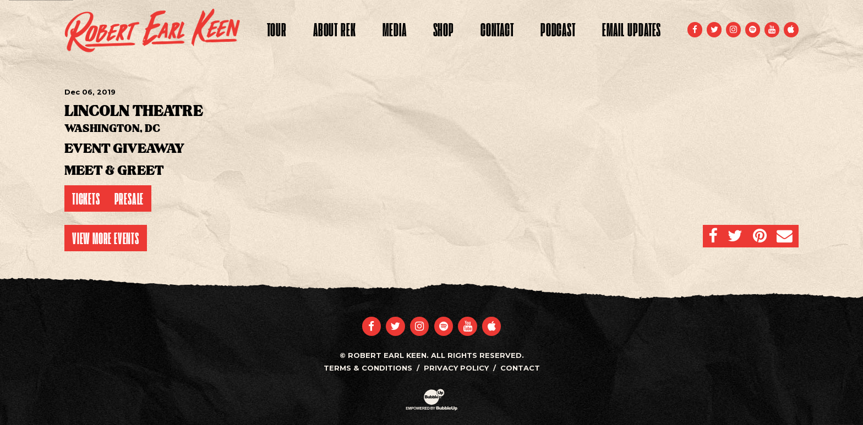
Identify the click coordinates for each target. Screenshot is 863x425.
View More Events (105, 238)
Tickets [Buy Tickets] (86, 198)
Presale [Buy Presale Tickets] (129, 198)
